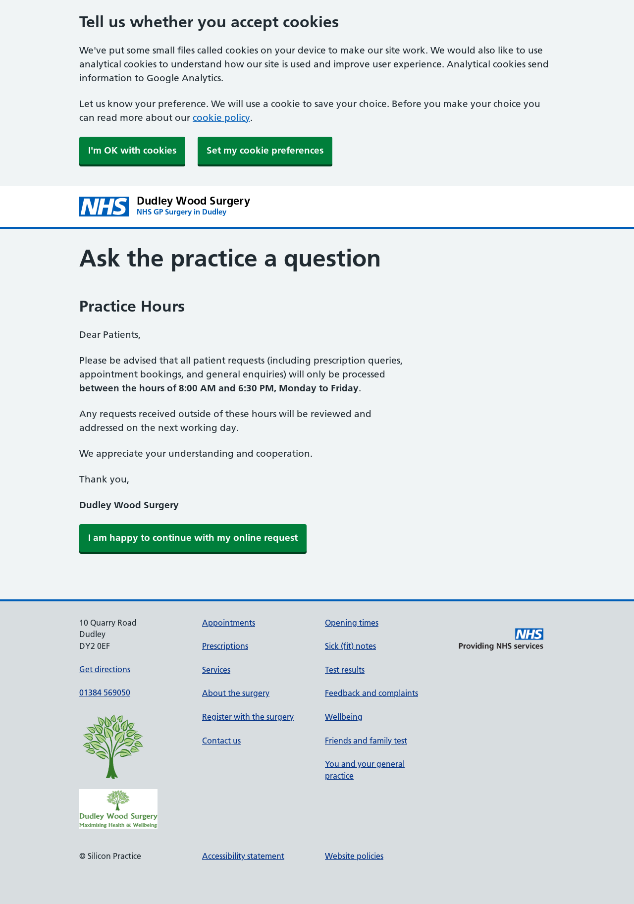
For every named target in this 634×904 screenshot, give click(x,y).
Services (216, 670)
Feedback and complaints (371, 693)
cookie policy (221, 117)
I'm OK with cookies (132, 150)
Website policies (354, 856)
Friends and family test (366, 740)
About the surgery (235, 693)
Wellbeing (344, 717)
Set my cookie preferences (265, 150)
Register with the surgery (248, 717)
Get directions (104, 669)
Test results (345, 670)
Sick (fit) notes (350, 646)
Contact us (221, 740)
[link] (193, 538)
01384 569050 (104, 692)
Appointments (228, 623)
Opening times (351, 623)
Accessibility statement (243, 856)
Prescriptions (225, 646)
